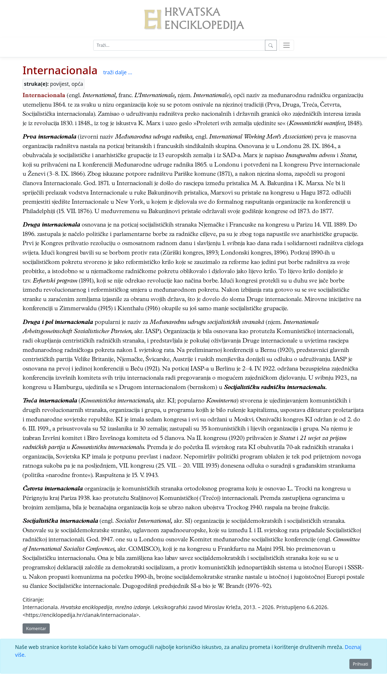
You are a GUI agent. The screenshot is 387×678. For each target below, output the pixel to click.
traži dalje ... (117, 72)
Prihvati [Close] (360, 664)
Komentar (36, 628)
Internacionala (60, 70)
